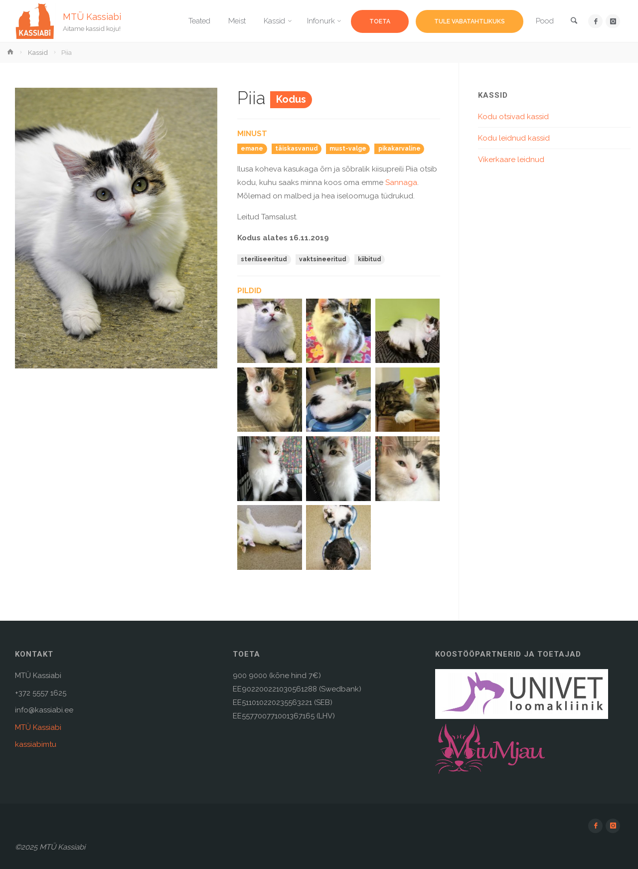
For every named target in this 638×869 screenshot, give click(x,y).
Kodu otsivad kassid (513, 116)
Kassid (38, 52)
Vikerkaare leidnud (511, 159)
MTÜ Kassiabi (92, 16)
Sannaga (401, 182)
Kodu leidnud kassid (514, 138)
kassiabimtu (35, 744)
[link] (574, 21)
